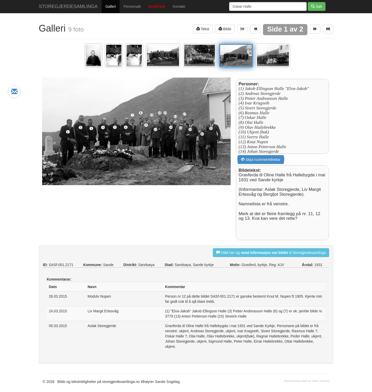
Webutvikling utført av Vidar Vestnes (306, 380)
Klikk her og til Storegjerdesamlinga (271, 252)
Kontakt (179, 6)
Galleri (110, 6)
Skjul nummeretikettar (261, 159)
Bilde (225, 29)
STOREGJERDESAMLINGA (68, 6)
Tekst (202, 29)
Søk (316, 6)
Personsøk (132, 6)
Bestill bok (157, 6)
